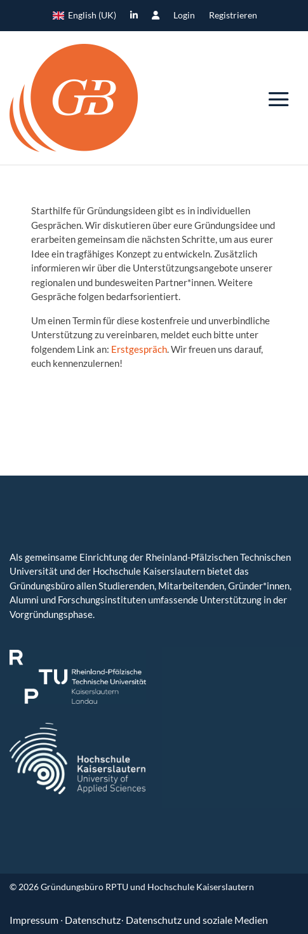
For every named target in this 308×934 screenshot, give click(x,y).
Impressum (35, 920)
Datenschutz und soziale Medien (197, 920)
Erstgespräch (139, 349)
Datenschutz (93, 920)
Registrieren (233, 15)
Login (184, 15)
